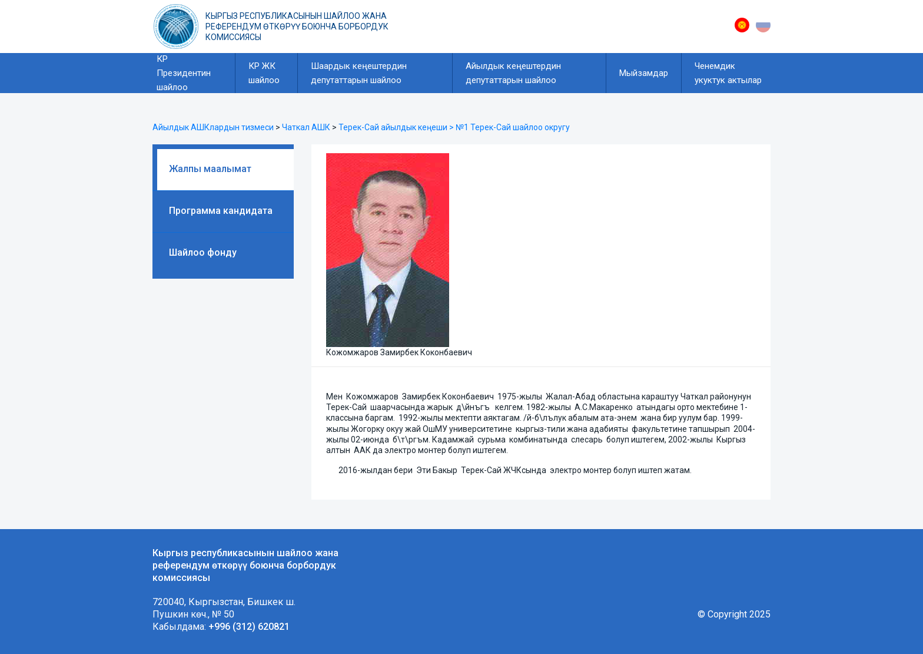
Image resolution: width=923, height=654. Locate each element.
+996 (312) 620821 (249, 626)
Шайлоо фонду (203, 252)
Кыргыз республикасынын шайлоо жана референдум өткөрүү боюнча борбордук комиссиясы (297, 26)
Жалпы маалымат (210, 168)
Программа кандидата (221, 210)
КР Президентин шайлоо (184, 73)
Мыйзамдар (643, 73)
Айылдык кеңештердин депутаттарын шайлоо (513, 73)
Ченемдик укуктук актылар (728, 73)
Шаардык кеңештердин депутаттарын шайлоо (359, 73)
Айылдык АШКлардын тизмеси (213, 127)
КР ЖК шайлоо (264, 73)
